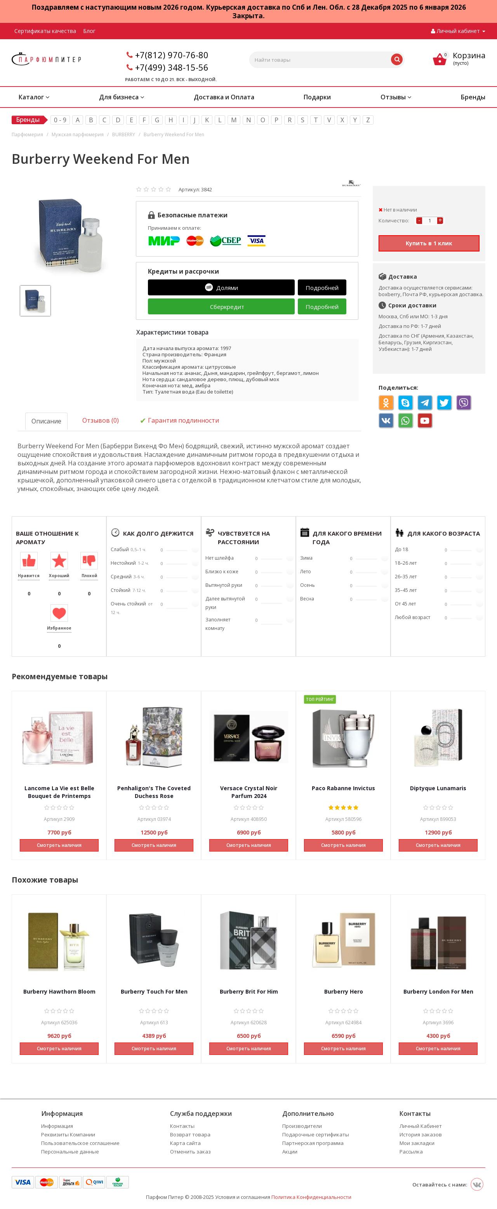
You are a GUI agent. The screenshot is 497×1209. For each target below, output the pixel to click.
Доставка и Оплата (224, 97)
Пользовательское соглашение (80, 1143)
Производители (302, 1125)
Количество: (394, 220)
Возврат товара (190, 1134)
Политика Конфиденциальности (311, 1196)
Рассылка (411, 1151)
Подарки (317, 97)
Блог (89, 31)
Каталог (34, 97)
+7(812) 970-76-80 (172, 55)
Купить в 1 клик (429, 243)
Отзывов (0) (100, 420)
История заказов (421, 1134)
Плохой (89, 575)
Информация (57, 1125)
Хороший (59, 575)
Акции (289, 1151)
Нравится (29, 575)
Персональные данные (70, 1151)
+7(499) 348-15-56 (172, 67)
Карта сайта (185, 1143)
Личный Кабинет (421, 1125)
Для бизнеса (121, 97)
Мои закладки (417, 1143)
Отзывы (396, 97)
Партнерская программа (313, 1143)
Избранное (59, 628)
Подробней (322, 287)
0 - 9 (60, 120)
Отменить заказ (190, 1151)
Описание (46, 421)
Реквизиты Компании (68, 1134)
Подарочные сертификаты (315, 1134)
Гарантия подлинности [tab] (179, 421)
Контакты (182, 1125)
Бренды (473, 97)
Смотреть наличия (59, 845)
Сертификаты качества (45, 31)
